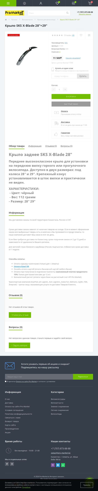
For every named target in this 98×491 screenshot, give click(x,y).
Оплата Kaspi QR (21, 266)
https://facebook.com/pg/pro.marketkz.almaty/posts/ (7, 464)
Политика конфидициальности (18, 414)
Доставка (65, 122)
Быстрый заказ (71, 104)
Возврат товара (12, 421)
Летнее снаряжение (60, 410)
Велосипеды (56, 414)
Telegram (58, 465)
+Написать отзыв (19, 315)
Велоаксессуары (58, 399)
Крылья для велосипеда (46, 20)
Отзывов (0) (51, 146)
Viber (53, 465)
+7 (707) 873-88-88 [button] (60, 448)
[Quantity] (59, 89)
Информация (34, 146)
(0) (73, 35)
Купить (82, 76)
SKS (66, 43)
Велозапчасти (27, 20)
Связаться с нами (12, 417)
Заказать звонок (85, 14)
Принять (86, 485)
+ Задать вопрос (19, 345)
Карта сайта (10, 425)
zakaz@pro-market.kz (61, 453)
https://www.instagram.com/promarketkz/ (12, 464)
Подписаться (83, 377)
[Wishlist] (81, 35)
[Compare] (89, 35)
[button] (41, 3)
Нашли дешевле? (73, 58)
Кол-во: (55, 85)
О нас (7, 399)
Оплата (64, 111)
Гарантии (65, 133)
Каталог (14, 20)
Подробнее (26, 487)
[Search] (67, 13)
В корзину (71, 96)
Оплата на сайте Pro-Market (26, 381)
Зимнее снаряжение (60, 406)
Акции (7, 432)
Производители (12, 429)
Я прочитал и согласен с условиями (31, 381)
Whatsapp (63, 465)
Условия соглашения (14, 410)
